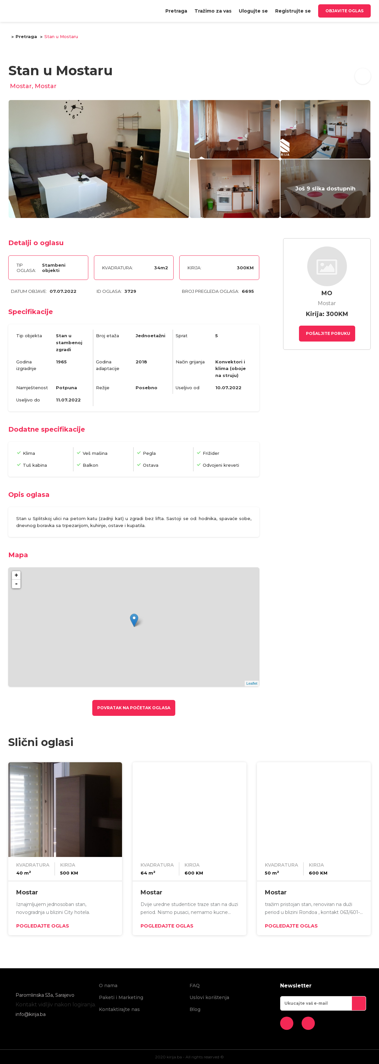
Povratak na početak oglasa (133, 707)
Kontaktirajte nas (119, 1009)
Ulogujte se (253, 11)
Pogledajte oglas (42, 926)
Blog (195, 1009)
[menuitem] (176, 11)
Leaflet (251, 683)
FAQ (195, 985)
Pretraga (176, 11)
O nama (108, 985)
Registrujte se (293, 11)
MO (326, 293)
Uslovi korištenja (209, 997)
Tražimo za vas (213, 11)
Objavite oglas (344, 10)
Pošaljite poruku (327, 333)
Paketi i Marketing (121, 997)
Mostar (27, 892)
